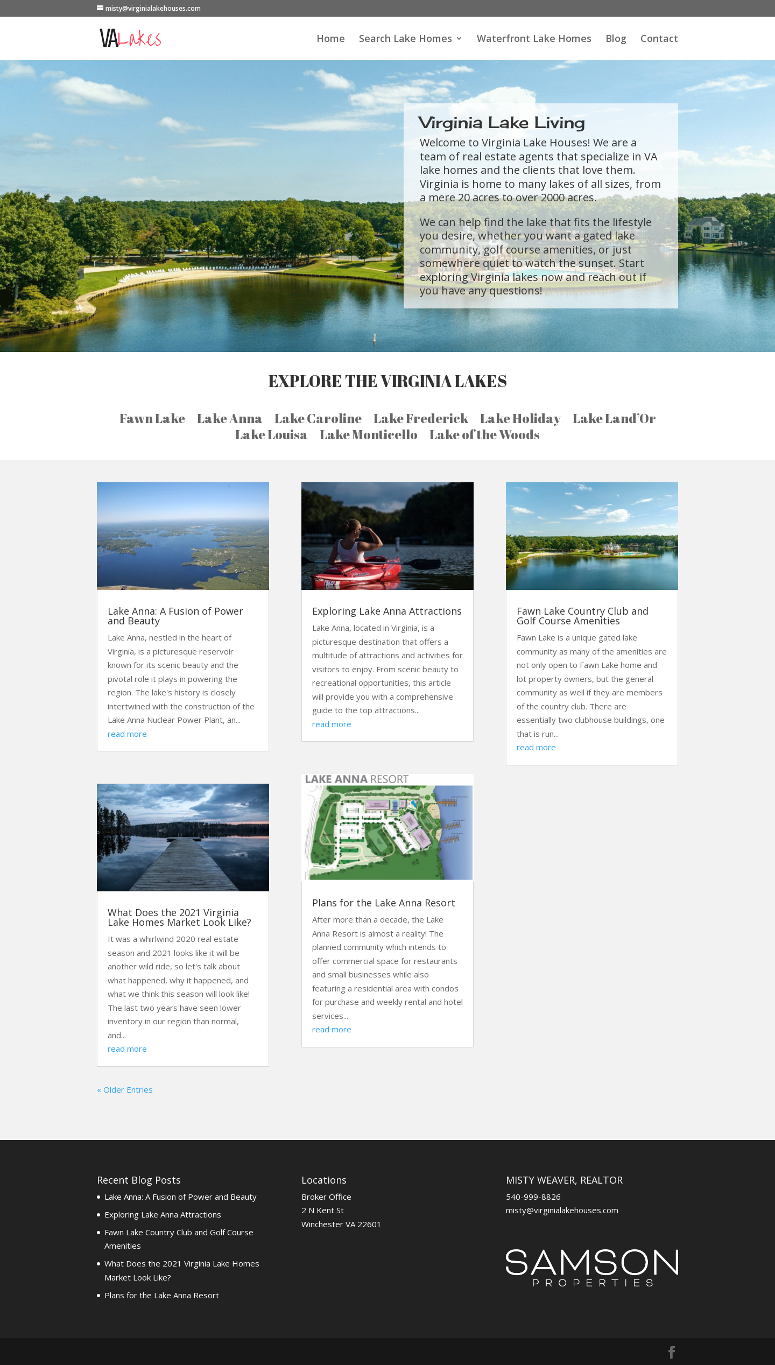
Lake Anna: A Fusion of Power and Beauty (175, 615)
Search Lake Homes (405, 39)
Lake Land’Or (614, 420)
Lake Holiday (520, 420)
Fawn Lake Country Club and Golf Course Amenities (583, 615)
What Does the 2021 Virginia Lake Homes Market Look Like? (179, 917)
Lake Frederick (421, 420)
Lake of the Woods (484, 436)
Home (330, 39)
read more (127, 733)
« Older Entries (125, 1089)
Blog (615, 39)
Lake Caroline (318, 420)
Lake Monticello (369, 436)
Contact (659, 39)
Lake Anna (230, 420)
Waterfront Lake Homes (534, 39)
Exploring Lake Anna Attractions (387, 610)
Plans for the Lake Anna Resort (383, 902)
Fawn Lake (152, 420)
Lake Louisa (271, 436)
